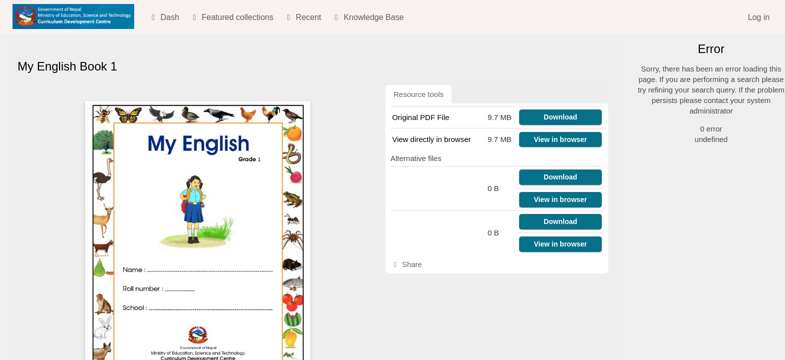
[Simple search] (707, 76)
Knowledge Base (367, 17)
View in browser (560, 140)
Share (406, 264)
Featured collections (231, 17)
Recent (302, 17)
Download (560, 117)
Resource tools (419, 94)
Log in (759, 17)
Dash (163, 17)
